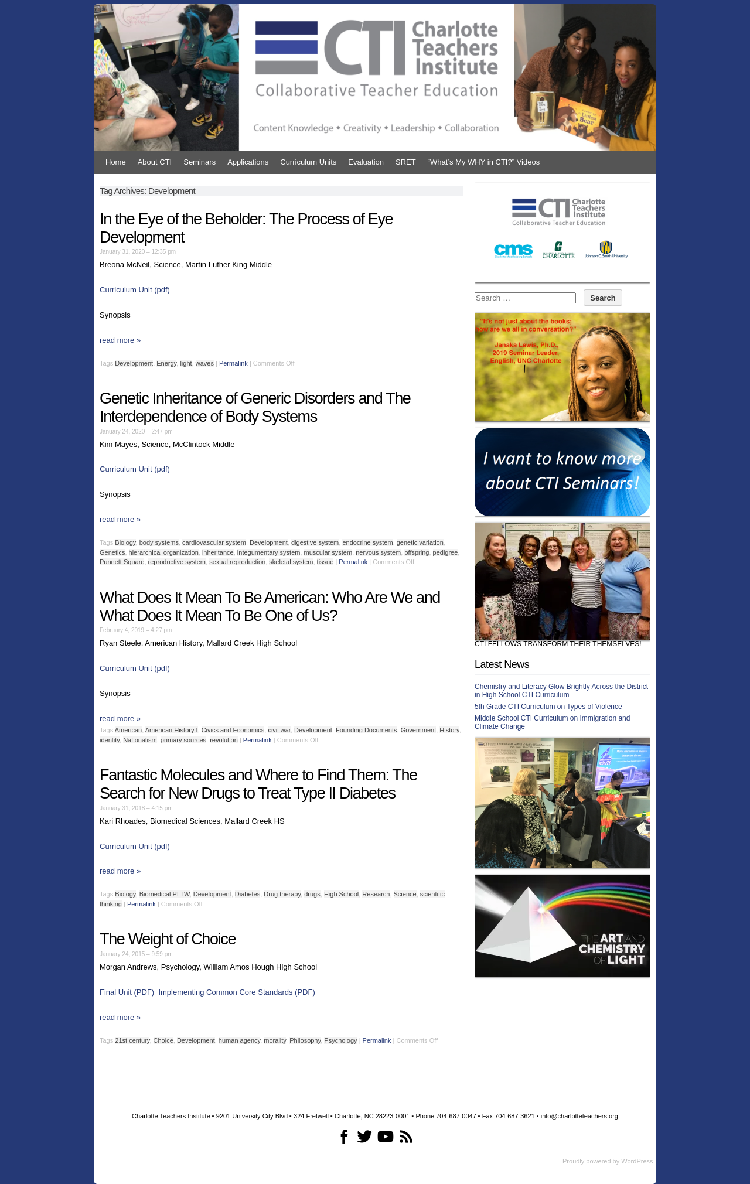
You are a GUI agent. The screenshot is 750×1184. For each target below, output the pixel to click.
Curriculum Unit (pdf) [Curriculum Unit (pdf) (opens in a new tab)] (135, 668)
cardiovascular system (214, 542)
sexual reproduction (237, 561)
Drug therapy (282, 894)
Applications (247, 162)
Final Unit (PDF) (127, 992)
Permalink (233, 363)
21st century (132, 1040)
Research (376, 894)
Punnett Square (122, 561)
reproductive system (177, 561)
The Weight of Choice (168, 939)
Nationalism (139, 739)
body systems (159, 542)
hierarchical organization (164, 552)
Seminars (199, 162)
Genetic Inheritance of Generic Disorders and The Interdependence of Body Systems (255, 407)
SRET (406, 162)
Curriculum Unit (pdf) (135, 289)
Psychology (340, 1040)
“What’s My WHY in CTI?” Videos (484, 162)
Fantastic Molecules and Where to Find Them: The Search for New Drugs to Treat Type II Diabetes (258, 784)
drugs (312, 894)
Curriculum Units (308, 162)
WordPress (637, 1161)
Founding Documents (366, 729)
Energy (166, 363)
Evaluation (366, 162)
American (128, 729)
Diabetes (247, 894)
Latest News (502, 664)
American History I (171, 729)
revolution (224, 739)
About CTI (155, 162)
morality (275, 1040)
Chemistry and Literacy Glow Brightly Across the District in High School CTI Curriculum (561, 691)
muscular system (328, 552)
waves (205, 363)
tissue (325, 561)
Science (405, 894)
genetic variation (420, 542)
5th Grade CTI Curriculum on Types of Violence (548, 706)
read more (120, 340)
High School (341, 894)
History (449, 729)
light (186, 363)
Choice (163, 1040)
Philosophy (305, 1040)
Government (419, 729)
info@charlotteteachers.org (579, 1116)
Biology (125, 542)
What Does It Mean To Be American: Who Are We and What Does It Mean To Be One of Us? (270, 607)
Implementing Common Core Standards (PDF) (236, 992)
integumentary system (269, 552)
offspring (416, 552)
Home (115, 162)
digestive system (315, 542)
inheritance (218, 552)
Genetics (112, 552)
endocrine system (367, 542)
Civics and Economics (233, 729)
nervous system (378, 552)
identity (110, 739)
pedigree (445, 552)
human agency (239, 1040)
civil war (279, 729)
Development (134, 363)
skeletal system (291, 561)
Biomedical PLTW (164, 894)
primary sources (183, 739)
